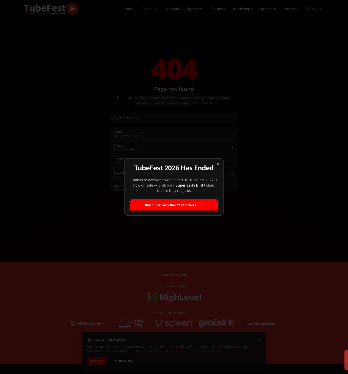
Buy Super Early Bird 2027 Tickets (174, 205)
